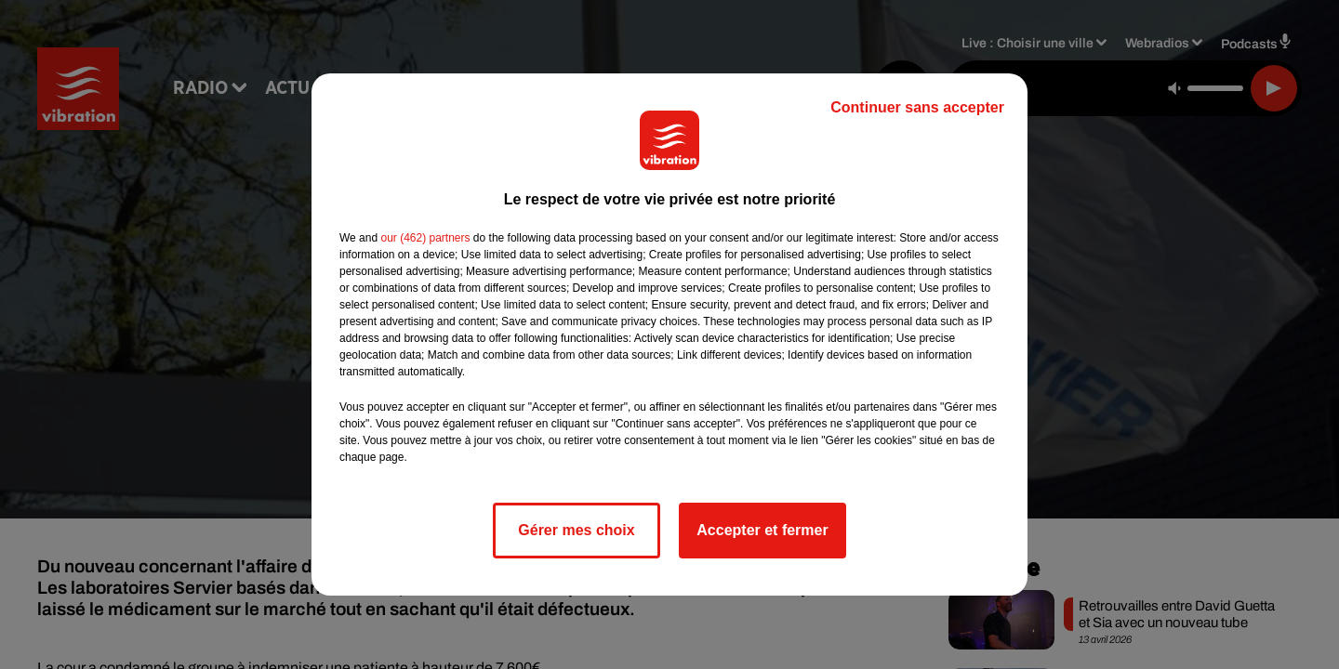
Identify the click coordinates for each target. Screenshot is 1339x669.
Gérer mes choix (576, 530)
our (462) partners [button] (425, 237)
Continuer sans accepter (917, 107)
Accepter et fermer (762, 530)
